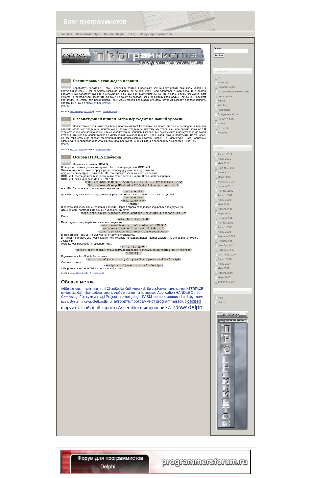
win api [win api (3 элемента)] (99, 303)
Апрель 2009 (225, 208)
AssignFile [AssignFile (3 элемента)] (77, 303)
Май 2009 (223, 204)
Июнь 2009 (224, 199)
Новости (223, 82)
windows (88, 111)
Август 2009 (225, 195)
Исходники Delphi (88, 34)
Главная (66, 34)
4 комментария (110, 111)
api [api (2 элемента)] (104, 295)
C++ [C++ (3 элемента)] (64, 303)
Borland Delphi (76, 111)
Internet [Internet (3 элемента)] (124, 303)
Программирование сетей (233, 91)
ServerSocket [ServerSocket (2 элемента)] (156, 295)
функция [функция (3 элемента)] (196, 303)
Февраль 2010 (226, 181)
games (222, 123)
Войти (221, 302)
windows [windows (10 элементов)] (177, 314)
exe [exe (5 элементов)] (78, 314)
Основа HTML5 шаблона (97, 157)
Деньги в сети (226, 118)
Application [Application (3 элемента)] (166, 299)
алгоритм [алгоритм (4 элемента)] (122, 307)
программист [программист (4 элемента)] (143, 307)
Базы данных (226, 96)
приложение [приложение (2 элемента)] (176, 295)
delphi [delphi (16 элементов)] (196, 313)
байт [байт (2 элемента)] (80, 299)
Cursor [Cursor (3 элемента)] (196, 299)
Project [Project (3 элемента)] (111, 303)
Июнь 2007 (224, 263)
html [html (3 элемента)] (184, 303)
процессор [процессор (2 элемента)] (148, 299)
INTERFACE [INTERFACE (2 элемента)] (194, 295)
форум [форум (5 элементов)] (67, 314)
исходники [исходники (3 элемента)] (172, 303)
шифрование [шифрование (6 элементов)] (153, 314)
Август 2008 (225, 227)
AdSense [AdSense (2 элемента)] (67, 295)
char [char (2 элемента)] (88, 299)
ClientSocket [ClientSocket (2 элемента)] (116, 295)
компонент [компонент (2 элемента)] (93, 295)
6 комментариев (103, 150)
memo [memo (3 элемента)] (158, 303)
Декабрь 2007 (226, 245)
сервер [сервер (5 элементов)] (194, 307)
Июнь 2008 (224, 231)
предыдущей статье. (98, 102)
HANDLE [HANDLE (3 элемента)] (183, 299)
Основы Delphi (114, 34)
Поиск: (217, 48)
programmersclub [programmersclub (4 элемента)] (171, 307)
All (219, 77)
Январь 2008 (225, 240)
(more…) (66, 105)
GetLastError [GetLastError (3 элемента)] (102, 308)
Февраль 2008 (226, 236)
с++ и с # (223, 128)
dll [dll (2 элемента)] (144, 295)
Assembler (224, 109)
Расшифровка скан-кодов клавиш (105, 81)
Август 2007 (225, 259)
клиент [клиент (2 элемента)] (80, 295)
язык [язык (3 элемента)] (65, 308)
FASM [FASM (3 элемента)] (147, 303)
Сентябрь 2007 (227, 254)
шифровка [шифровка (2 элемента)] (68, 299)
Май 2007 (223, 268)
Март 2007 (224, 277)
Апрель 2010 (225, 172)
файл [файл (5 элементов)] (97, 314)
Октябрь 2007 (226, 250)
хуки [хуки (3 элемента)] (89, 303)
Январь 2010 (225, 186)
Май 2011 (223, 163)
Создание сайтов (77, 279)
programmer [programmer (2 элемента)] (131, 299)
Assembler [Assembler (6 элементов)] (128, 314)
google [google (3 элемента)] (136, 303)
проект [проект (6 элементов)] (110, 314)
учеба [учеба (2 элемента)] (118, 299)
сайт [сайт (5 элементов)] (87, 314)
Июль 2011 (224, 158)
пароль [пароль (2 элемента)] (108, 299)
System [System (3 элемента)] (76, 308)
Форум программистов (156, 34)
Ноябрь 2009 (225, 190)
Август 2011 (225, 154)
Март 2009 (224, 213)
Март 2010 (224, 177)
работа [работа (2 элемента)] (97, 299)
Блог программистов (95, 21)
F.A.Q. (132, 34)
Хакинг (82, 150)
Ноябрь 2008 (225, 222)
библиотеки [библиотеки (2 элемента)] (133, 295)
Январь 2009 (225, 218)
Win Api (222, 105)
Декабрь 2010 (226, 167)
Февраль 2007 (226, 281)
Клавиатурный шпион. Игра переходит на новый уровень (128, 119)
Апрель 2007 (225, 272)
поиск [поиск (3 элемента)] (87, 308)
